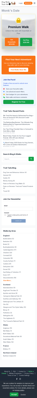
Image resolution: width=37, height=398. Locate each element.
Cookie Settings (24, 375)
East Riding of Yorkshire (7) (12, 272)
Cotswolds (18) (8, 258)
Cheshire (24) (7, 252)
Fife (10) (5, 304)
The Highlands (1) (9, 318)
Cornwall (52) (7, 255)
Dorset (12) (6, 269)
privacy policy (19, 390)
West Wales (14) (8, 342)
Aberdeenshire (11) (9, 287)
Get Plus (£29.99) (26, 41)
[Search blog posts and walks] (16, 159)
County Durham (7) (9, 261)
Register (28, 3)
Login (21, 3)
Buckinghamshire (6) (10, 247)
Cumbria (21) (7, 264)
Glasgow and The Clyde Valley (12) (14, 307)
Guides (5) (6, 178)
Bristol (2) (6, 244)
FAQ (14, 371)
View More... (7, 280)
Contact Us (22, 371)
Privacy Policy (29, 373)
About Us (7, 371)
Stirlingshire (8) (8, 315)
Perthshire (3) (7, 313)
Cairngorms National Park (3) (12, 296)
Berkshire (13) (7, 241)
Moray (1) (6, 310)
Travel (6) (6, 191)
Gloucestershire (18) (9, 278)
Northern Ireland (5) (9, 356)
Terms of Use (11, 375)
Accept (14, 394)
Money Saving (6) (9, 181)
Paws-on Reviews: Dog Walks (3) (14, 183)
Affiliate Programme (15, 373)
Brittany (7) (6, 349)
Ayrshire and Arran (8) (10, 293)
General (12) (7, 175)
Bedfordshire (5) (8, 239)
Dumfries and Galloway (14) (12, 299)
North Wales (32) (8, 333)
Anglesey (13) (7, 328)
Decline (23, 394)
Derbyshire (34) (8, 266)
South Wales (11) (8, 339)
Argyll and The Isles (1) (10, 290)
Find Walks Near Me (18, 70)
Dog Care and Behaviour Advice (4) (15, 172)
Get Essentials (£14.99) (11, 42)
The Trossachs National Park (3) (13, 321)
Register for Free (18, 102)
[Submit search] (31, 159)
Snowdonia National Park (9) (12, 336)
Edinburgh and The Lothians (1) (13, 301)
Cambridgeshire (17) (9, 250)
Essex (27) (6, 275)
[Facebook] (17, 379)
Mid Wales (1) (7, 331)
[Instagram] (20, 379)
